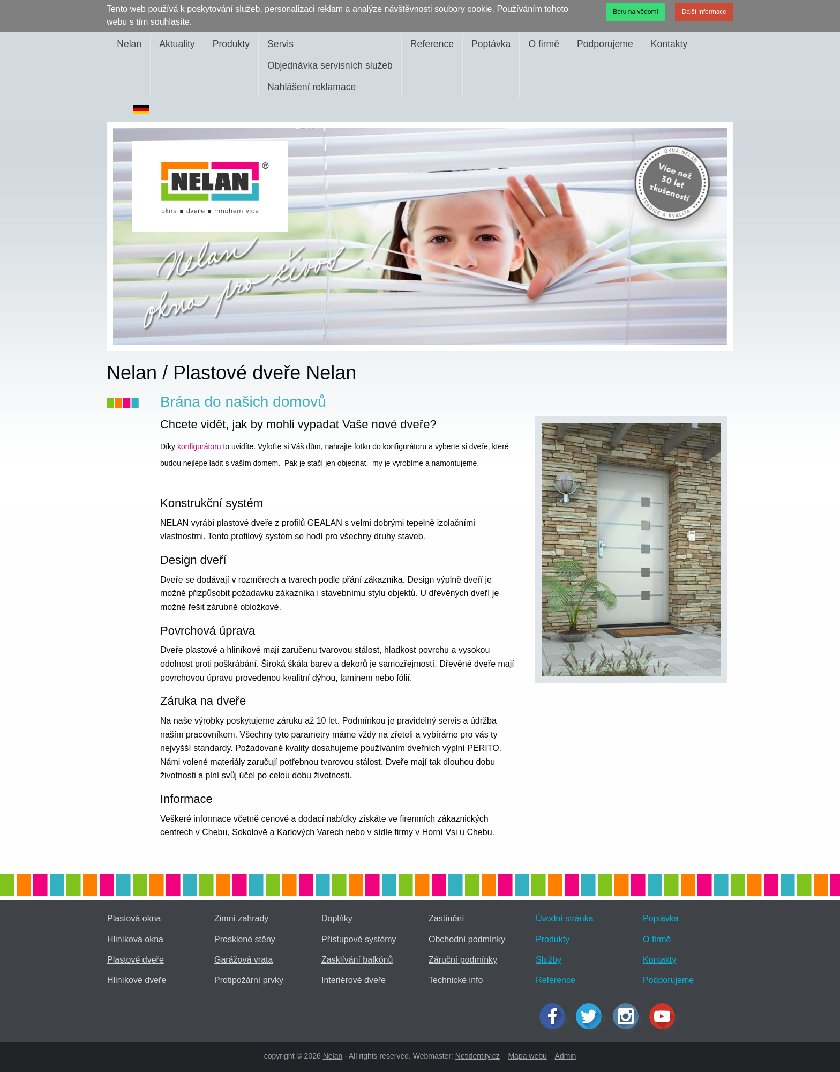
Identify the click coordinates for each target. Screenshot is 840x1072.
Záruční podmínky (463, 959)
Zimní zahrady (241, 918)
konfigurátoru (199, 446)
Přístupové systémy (358, 939)
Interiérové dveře (353, 980)
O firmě (543, 44)
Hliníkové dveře (136, 980)
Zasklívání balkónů (357, 959)
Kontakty (669, 44)
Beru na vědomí (635, 12)
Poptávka (491, 44)
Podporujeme (605, 44)
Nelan (129, 44)
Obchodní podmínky (467, 939)
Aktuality (177, 44)
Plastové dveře (135, 959)
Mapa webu (527, 1056)
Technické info (456, 980)
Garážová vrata (243, 959)
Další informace (704, 12)
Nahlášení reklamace (311, 86)
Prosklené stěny (244, 939)
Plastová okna (134, 918)
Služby (548, 959)
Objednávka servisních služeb (330, 65)
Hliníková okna (135, 939)
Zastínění (446, 918)
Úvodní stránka (565, 918)
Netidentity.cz (477, 1056)
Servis (280, 44)
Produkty (231, 44)
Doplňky (336, 918)
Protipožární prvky (248, 980)
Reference (432, 44)
